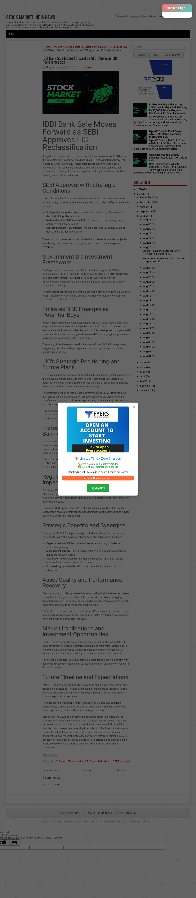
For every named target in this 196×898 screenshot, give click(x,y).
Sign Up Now (98, 487)
